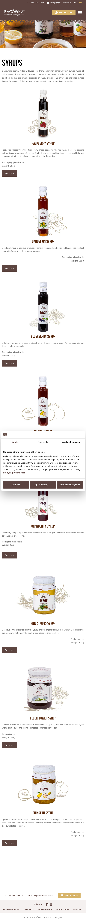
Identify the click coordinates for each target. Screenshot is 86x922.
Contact (78, 909)
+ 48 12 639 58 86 (35, 2)
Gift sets (29, 909)
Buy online (9, 173)
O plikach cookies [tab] (71, 442)
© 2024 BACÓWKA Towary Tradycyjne (43, 917)
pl (75, 2)
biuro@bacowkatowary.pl (59, 2)
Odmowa (16, 484)
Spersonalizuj (43, 484)
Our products (11, 909)
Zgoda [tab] (15, 442)
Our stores (62, 909)
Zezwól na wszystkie (70, 484)
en (80, 2)
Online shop (64, 12)
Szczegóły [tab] (43, 442)
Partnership (45, 909)
